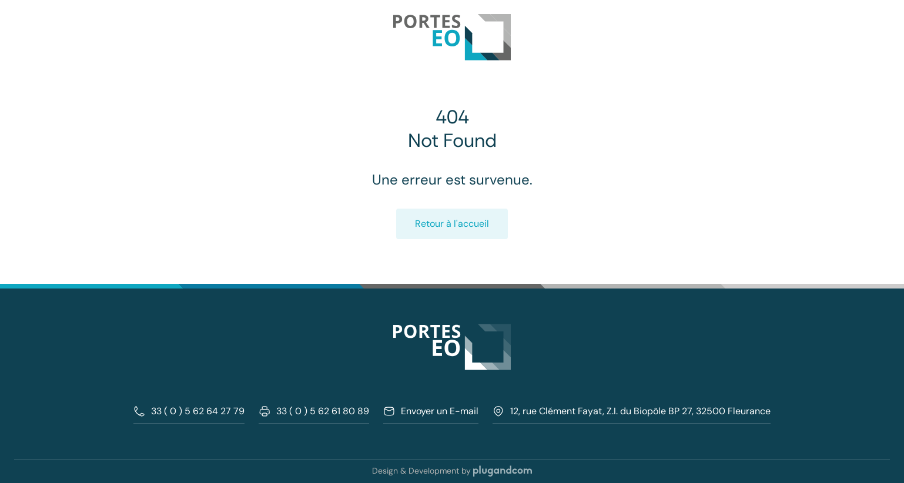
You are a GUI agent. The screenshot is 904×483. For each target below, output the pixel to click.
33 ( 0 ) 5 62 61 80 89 (314, 411)
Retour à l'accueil (452, 223)
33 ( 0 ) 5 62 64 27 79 (189, 411)
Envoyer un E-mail (430, 411)
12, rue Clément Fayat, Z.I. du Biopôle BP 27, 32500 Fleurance (632, 411)
